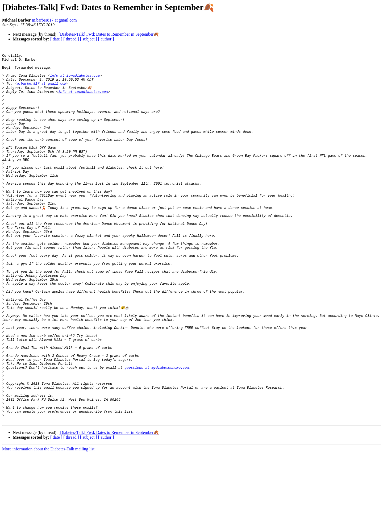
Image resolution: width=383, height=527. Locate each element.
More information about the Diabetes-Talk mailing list (48, 522)
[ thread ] (71, 39)
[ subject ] (88, 39)
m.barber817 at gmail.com (54, 20)
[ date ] (56, 39)
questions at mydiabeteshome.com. (157, 430)
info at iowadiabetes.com (74, 80)
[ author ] (106, 39)
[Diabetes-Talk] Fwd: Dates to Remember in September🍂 (109, 34)
